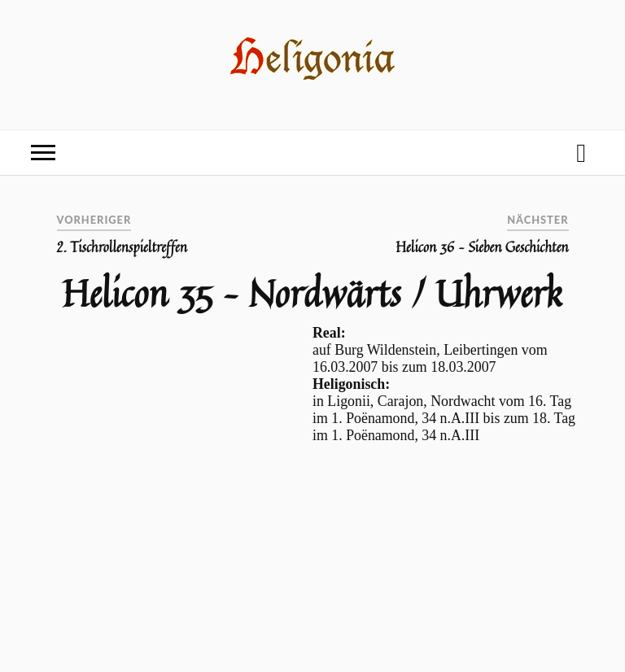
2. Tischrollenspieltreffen (122, 247)
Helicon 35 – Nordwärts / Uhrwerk (312, 293)
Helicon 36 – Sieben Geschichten (482, 247)
